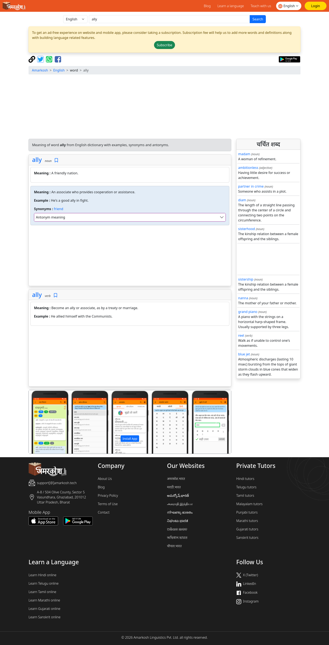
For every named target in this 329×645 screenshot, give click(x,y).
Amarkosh (40, 70)
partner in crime (251, 186)
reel (241, 335)
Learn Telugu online (44, 583)
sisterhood (246, 228)
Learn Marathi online (44, 600)
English (59, 70)
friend (58, 209)
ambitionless (248, 167)
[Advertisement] (164, 107)
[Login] (315, 6)
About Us (105, 478)
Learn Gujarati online (44, 608)
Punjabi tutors (247, 512)
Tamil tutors (245, 495)
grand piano (247, 311)
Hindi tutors (245, 478)
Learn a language (230, 6)
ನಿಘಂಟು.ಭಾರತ (177, 520)
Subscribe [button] (164, 45)
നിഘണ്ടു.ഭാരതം (180, 512)
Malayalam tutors (249, 504)
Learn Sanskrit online (44, 617)
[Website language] (288, 6)
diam (242, 200)
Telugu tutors (246, 487)
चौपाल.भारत (174, 546)
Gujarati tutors (247, 529)
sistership (245, 279)
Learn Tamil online (42, 591)
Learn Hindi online (42, 575)
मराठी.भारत (174, 487)
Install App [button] (130, 439)
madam (244, 154)
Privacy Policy (108, 495)
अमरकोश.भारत (176, 478)
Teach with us (261, 6)
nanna (243, 298)
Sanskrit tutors (247, 537)
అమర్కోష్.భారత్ (178, 495)
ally (37, 160)
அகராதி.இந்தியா (180, 504)
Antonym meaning (50, 217)
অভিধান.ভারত (177, 537)
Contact (104, 512)
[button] (44, 422)
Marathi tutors (247, 520)
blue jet (244, 354)
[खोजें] (169, 19)
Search (257, 19)
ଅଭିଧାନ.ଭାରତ (177, 529)
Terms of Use (108, 504)
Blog (207, 6)
